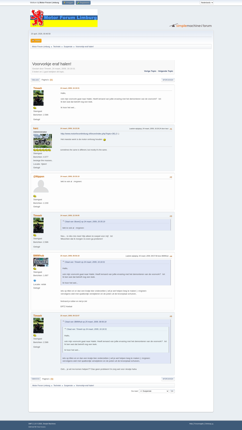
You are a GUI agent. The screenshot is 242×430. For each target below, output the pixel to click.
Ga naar (134, 391)
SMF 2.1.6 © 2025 (35, 424)
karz (35, 128)
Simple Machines (49, 424)
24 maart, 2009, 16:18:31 (69, 88)
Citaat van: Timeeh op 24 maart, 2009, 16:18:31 (85, 262)
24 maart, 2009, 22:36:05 (69, 215)
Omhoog (36, 379)
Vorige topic (150, 71)
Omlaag (35, 80)
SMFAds (31, 427)
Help (191, 424)
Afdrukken (168, 80)
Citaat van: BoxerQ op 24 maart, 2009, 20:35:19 (85, 222)
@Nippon (38, 176)
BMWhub (38, 255)
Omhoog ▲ (209, 424)
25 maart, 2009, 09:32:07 (69, 316)
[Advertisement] (67, 55)
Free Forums (41, 427)
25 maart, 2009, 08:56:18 (69, 256)
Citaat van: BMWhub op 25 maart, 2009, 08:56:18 (85, 322)
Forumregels (199, 424)
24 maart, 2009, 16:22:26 (69, 128)
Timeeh (37, 88)
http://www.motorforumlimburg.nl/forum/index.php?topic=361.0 (89, 133)
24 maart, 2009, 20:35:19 (69, 176)
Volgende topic (165, 71)
